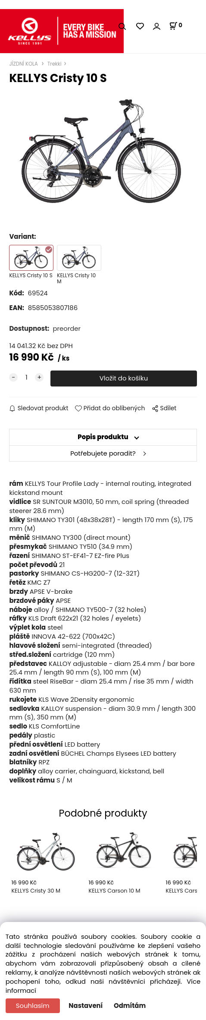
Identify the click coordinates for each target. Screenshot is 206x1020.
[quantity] (26, 378)
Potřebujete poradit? (103, 453)
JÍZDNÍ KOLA (24, 63)
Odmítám (130, 1005)
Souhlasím (33, 1005)
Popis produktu (103, 436)
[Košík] (175, 26)
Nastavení (86, 1005)
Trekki (54, 63)
